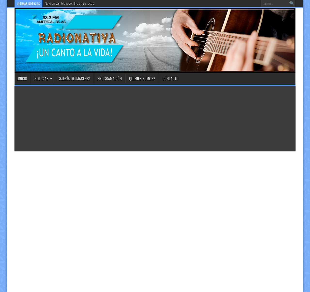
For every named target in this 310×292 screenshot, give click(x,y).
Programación (109, 79)
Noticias (43, 79)
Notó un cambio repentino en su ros (68, 3)
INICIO (22, 79)
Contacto (170, 79)
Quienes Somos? (142, 79)
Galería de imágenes (74, 79)
